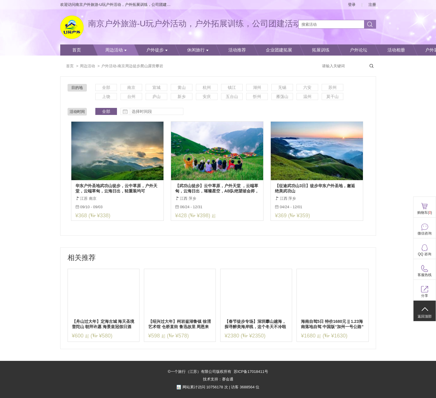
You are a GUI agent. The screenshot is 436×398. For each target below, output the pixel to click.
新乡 (181, 96)
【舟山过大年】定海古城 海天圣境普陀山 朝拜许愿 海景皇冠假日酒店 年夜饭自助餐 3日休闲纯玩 (103, 324)
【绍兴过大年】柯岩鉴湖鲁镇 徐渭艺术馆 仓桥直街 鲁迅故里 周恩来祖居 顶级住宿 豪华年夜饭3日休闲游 (179, 324)
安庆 (207, 96)
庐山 (156, 96)
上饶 (106, 96)
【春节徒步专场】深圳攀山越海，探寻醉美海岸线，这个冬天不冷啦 (255, 324)
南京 (131, 87)
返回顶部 (425, 316)
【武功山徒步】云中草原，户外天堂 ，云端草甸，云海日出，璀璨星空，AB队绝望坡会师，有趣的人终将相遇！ (217, 188)
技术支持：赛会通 (218, 379)
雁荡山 (282, 96)
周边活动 (116, 50)
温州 (307, 96)
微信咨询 (425, 233)
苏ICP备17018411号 (251, 371)
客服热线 (425, 275)
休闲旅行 (197, 50)
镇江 (232, 87)
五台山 (232, 96)
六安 (307, 87)
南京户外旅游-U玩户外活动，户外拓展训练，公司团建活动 (194, 23)
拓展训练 (321, 50)
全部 (106, 87)
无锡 (282, 87)
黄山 (181, 87)
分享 (424, 296)
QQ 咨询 (424, 254)
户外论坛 (358, 50)
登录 (352, 4)
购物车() (424, 213)
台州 (131, 96)
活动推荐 (237, 50)
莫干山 (332, 96)
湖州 (257, 87)
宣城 (156, 87)
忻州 (257, 96)
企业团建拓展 (279, 50)
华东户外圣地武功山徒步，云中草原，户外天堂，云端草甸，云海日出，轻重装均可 (116, 188)
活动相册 (396, 50)
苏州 (332, 87)
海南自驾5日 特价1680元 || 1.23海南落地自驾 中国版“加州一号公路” (332, 324)
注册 (372, 4)
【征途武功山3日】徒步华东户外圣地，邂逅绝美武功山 (315, 188)
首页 (76, 50)
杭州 (207, 87)
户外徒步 (157, 50)
